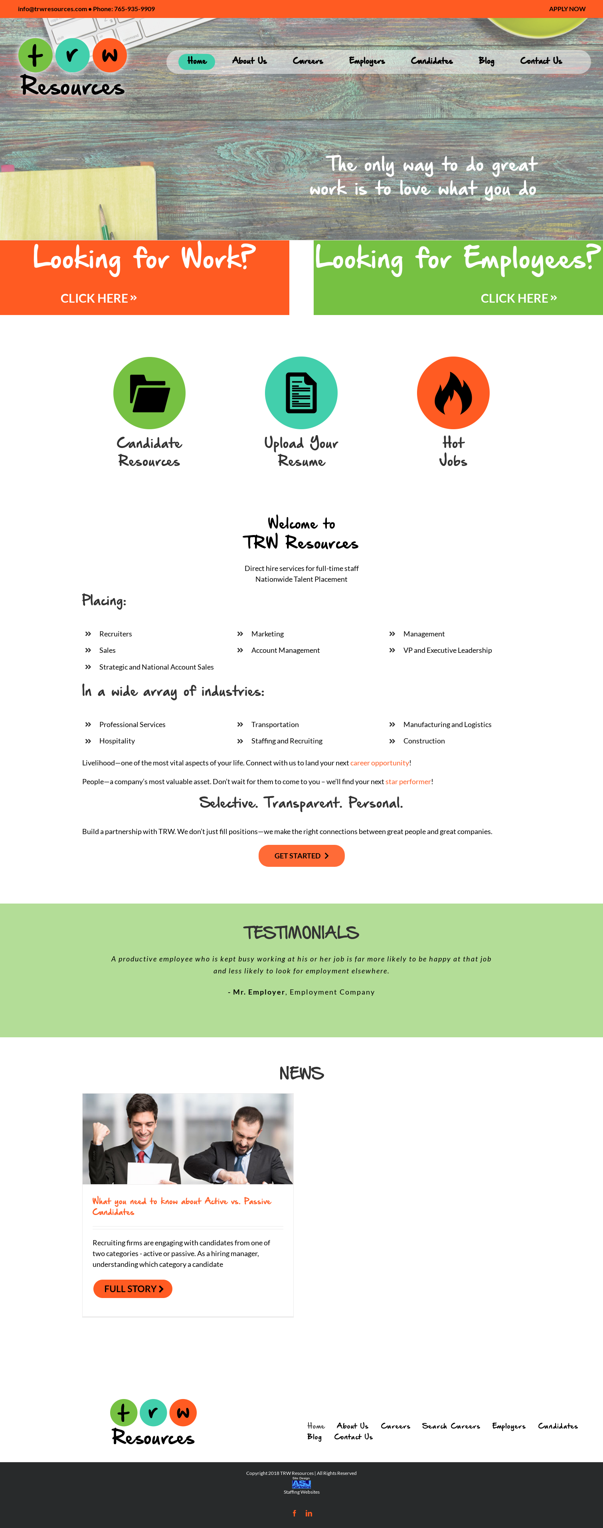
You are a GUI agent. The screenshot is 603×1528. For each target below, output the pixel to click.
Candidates (558, 1426)
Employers (509, 1426)
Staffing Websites (302, 1492)
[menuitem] (567, 9)
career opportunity (379, 762)
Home (316, 1426)
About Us (353, 1426)
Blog (315, 1437)
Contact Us (353, 1437)
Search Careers (451, 1426)
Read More (129, 1290)
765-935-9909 (134, 8)
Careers (396, 1426)
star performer (408, 781)
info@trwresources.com (52, 8)
